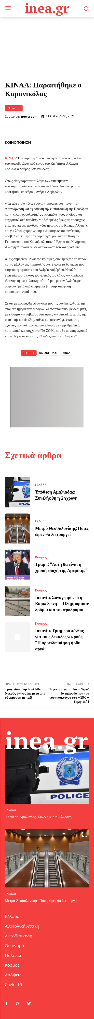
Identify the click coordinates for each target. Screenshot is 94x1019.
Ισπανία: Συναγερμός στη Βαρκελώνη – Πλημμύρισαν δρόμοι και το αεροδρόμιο (62, 603)
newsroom (29, 116)
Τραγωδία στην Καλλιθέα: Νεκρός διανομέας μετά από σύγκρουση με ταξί (25, 693)
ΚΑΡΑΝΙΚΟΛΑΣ (48, 353)
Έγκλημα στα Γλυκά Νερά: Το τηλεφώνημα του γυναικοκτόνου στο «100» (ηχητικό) (69, 695)
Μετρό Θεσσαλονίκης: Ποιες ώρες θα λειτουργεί (41, 900)
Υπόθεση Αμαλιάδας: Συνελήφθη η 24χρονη (38, 816)
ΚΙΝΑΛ (10, 158)
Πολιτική (14, 108)
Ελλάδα (41, 484)
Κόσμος (41, 557)
